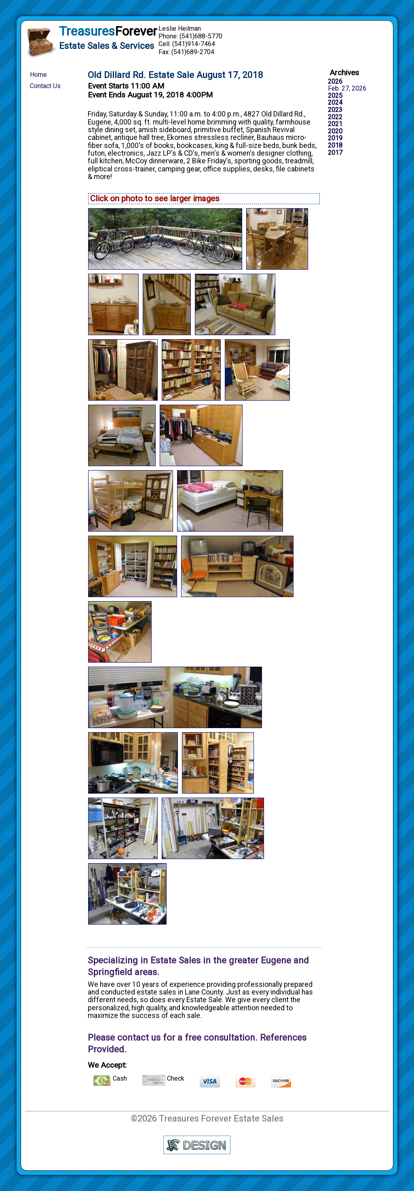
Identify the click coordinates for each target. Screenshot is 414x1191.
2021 (335, 124)
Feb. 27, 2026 (347, 88)
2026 (335, 81)
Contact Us (45, 86)
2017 (335, 152)
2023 (335, 110)
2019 (335, 138)
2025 (335, 95)
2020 (335, 131)
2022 (335, 117)
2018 (335, 145)
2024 (335, 102)
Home (38, 74)
